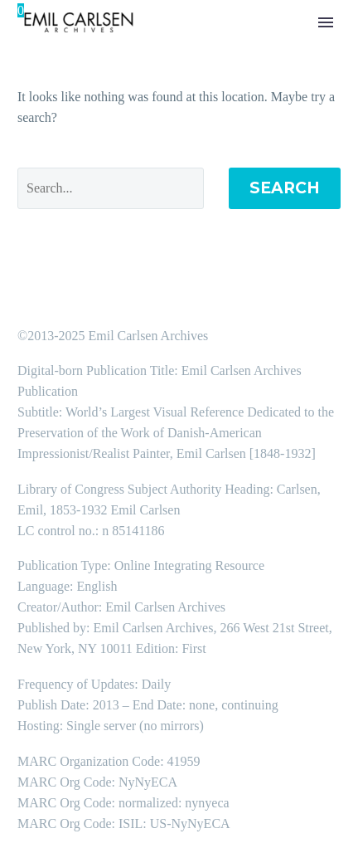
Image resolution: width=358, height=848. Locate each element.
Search (284, 187)
